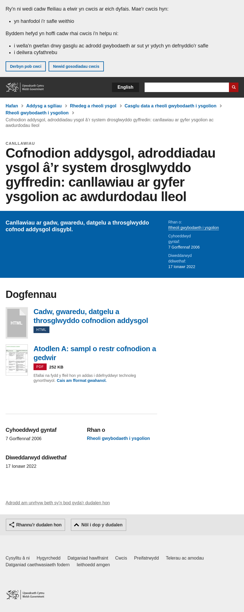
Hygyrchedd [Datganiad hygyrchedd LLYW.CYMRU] (48, 558)
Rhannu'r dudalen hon (38, 524)
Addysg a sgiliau (44, 105)
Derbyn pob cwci (25, 66)
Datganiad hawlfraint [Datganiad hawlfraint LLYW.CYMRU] (88, 558)
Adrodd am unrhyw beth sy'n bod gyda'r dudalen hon (58, 502)
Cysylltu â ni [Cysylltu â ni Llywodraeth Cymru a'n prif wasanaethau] (18, 558)
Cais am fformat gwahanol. (82, 380)
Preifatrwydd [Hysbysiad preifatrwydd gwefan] (146, 558)
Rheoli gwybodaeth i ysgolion (37, 112)
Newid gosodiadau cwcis (76, 66)
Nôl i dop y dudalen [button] (102, 524)
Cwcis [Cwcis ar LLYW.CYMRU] (121, 558)
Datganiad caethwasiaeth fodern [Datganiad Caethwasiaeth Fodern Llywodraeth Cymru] (38, 564)
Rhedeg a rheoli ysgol (93, 105)
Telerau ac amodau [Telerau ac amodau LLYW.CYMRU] (185, 558)
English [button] (125, 87)
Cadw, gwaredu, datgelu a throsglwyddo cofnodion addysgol (17, 323)
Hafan (12, 105)
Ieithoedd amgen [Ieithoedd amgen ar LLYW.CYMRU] (93, 564)
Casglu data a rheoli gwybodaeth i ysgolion (170, 105)
